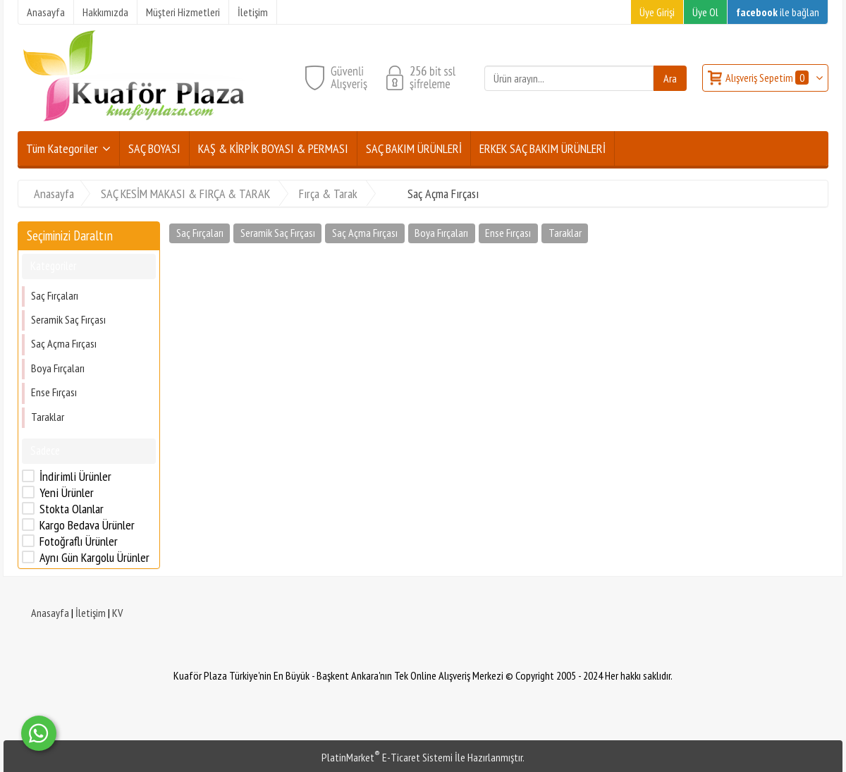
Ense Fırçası (54, 392)
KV (117, 613)
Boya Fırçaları (58, 368)
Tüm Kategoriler (62, 148)
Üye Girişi (657, 12)
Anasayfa (50, 613)
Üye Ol (705, 12)
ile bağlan (777, 12)
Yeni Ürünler (66, 493)
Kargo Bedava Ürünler (87, 525)
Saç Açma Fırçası (64, 343)
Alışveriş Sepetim (768, 78)
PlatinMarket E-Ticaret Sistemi (387, 757)
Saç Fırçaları (54, 295)
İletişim (90, 613)
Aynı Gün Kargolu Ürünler (94, 558)
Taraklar (47, 417)
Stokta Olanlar (71, 509)
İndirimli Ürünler (75, 477)
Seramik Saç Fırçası (68, 319)
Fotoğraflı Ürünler (78, 541)
